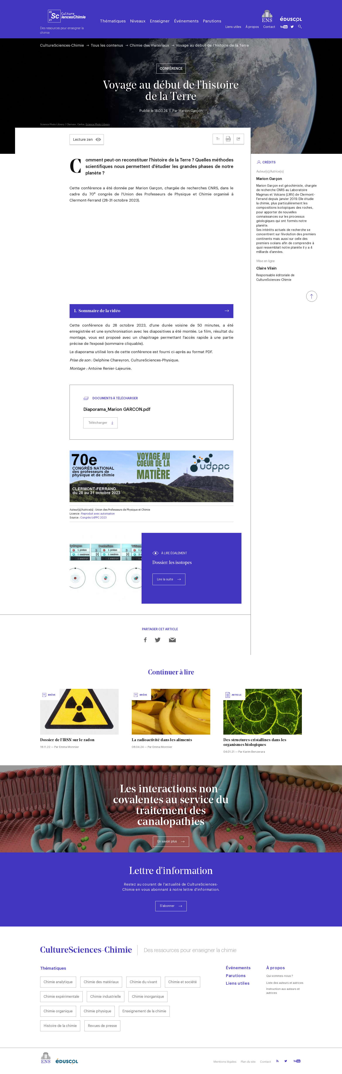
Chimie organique (58, 1011)
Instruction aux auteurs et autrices (283, 991)
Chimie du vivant (143, 982)
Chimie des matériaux (149, 45)
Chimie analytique (58, 982)
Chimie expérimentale (61, 996)
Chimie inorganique (148, 996)
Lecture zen (83, 139)
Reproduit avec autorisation (98, 513)
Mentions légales (225, 1061)
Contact (269, 27)
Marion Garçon (190, 111)
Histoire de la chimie (60, 1026)
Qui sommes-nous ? (279, 975)
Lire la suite (165, 579)
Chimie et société (182, 982)
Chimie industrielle (105, 996)
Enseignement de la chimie (144, 1011)
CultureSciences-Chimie (62, 45)
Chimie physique (97, 1011)
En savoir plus (167, 841)
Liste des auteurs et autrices (284, 982)
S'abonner (167, 906)
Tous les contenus (107, 45)
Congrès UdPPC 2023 (93, 517)
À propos (252, 27)
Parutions (212, 21)
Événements (186, 21)
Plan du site (248, 1061)
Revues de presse (102, 1026)
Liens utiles (233, 27)
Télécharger (97, 422)
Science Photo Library (98, 124)
